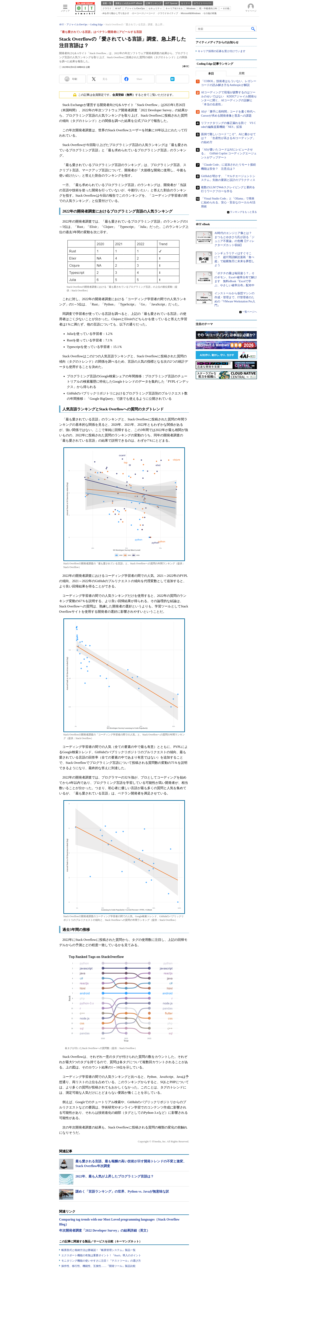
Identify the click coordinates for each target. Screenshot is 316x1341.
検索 (253, 29)
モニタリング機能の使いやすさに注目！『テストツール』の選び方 (101, 1260)
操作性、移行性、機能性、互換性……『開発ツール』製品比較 (98, 1265)
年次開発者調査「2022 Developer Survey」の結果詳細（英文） (104, 1230)
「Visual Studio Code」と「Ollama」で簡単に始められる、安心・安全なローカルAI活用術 (228, 202)
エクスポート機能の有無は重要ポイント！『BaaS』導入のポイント (101, 1255)
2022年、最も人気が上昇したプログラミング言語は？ (114, 1176)
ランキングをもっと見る (243, 212)
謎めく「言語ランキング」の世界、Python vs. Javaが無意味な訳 (122, 1191)
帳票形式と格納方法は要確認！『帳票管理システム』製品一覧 (98, 1250)
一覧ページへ (249, 311)
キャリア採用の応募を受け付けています (221, 51)
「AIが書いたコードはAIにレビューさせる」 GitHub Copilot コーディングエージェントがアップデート (229, 153)
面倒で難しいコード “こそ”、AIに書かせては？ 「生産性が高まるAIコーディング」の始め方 (228, 138)
